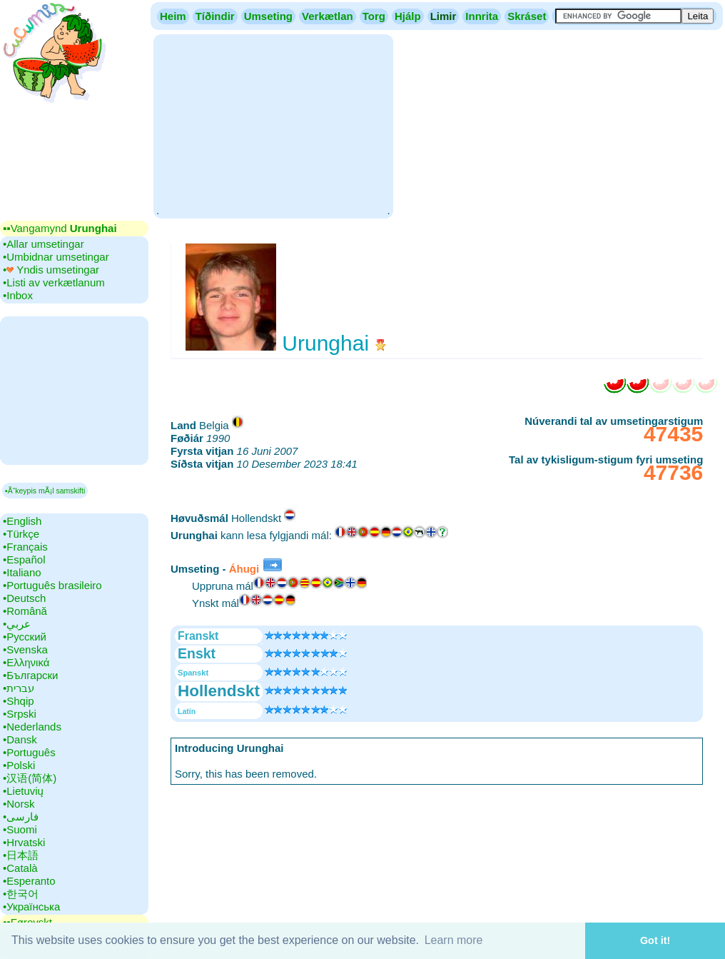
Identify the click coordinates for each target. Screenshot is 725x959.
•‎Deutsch (24, 598)
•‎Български (31, 675)
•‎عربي (17, 624)
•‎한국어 (21, 894)
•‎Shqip (18, 701)
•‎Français (25, 547)
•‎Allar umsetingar (43, 244)
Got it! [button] (655, 940)
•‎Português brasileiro (52, 585)
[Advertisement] (273, 125)
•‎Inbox (18, 295)
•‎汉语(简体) (29, 778)
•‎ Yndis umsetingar (51, 269)
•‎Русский (24, 637)
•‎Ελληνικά (26, 662)
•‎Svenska (25, 649)
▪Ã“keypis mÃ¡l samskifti (45, 490)
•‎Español (24, 559)
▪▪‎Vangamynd (60, 228)
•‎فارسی (21, 816)
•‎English (22, 521)
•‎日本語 (21, 855)
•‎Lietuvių (23, 791)
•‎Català (20, 868)
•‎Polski (19, 765)
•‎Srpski (19, 714)
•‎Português (29, 752)
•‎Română (25, 611)
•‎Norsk (18, 804)
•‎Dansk (20, 739)
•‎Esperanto (29, 881)
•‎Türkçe (21, 534)
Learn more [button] (454, 940)
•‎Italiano (22, 572)
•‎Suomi (20, 829)
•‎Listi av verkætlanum (54, 282)
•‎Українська (31, 906)
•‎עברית (18, 688)
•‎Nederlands (32, 726)
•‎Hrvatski (24, 842)
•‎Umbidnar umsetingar (56, 257)
